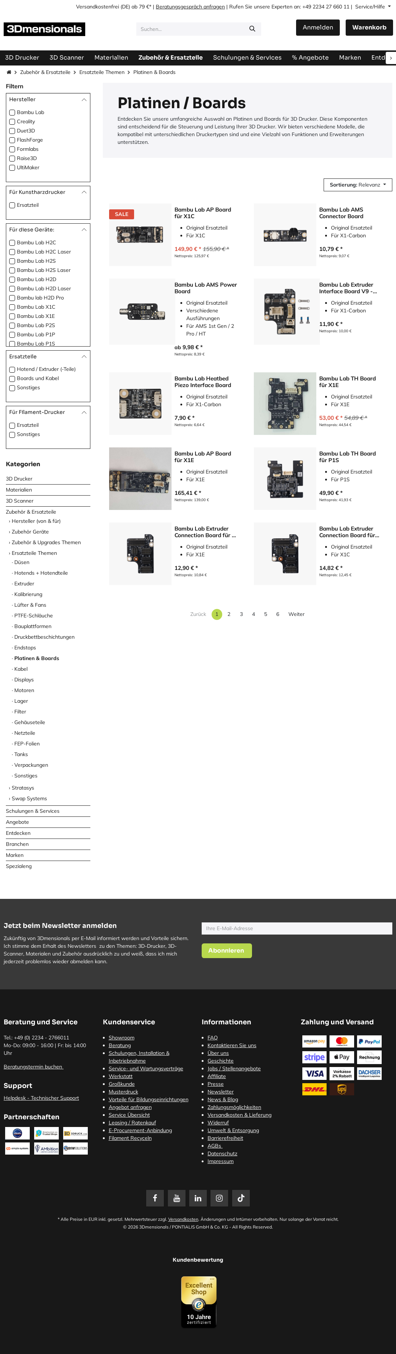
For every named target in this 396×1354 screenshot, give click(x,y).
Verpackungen (31, 765)
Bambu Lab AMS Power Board (205, 288)
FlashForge (30, 140)
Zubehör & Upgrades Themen (46, 542)
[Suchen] (252, 29)
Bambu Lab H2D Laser (44, 288)
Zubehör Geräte (30, 531)
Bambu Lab (30, 112)
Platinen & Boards (36, 658)
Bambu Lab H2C (36, 242)
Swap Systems (29, 798)
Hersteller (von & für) (36, 521)
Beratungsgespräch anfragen (190, 6)
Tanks (21, 754)
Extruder (24, 583)
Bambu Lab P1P (36, 334)
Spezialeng (19, 866)
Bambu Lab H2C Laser (44, 251)
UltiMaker (28, 167)
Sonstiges (28, 387)
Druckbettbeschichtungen (44, 637)
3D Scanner (19, 500)
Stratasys (23, 787)
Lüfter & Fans (30, 605)
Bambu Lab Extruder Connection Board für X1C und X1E (347, 532)
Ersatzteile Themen (102, 72)
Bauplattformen (32, 626)
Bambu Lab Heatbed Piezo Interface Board (202, 382)
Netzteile (24, 733)
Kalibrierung (28, 594)
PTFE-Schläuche (33, 615)
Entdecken (18, 833)
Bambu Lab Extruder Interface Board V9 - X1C (346, 288)
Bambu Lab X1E (36, 316)
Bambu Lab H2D (36, 279)
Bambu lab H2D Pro (40, 297)
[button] (358, 184)
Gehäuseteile (29, 722)
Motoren (24, 690)
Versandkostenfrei (97, 6)
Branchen (17, 844)
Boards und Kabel (38, 378)
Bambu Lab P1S (36, 343)
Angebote (17, 822)
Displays (24, 679)
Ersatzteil (28, 205)
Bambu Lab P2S (36, 325)
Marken (15, 855)
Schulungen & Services (33, 811)
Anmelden (318, 27)
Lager (21, 701)
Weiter (296, 614)
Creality (26, 121)
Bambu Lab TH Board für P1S (347, 457)
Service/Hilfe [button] (370, 6)
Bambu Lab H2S (36, 261)
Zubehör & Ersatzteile (45, 72)
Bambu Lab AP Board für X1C (202, 213)
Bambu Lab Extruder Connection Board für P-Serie (206, 532)
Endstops (25, 647)
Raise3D (27, 158)
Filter (20, 711)
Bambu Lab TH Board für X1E (347, 382)
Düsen (21, 562)
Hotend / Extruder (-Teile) (46, 369)
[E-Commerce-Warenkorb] (369, 28)
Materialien (19, 489)
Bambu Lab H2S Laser (44, 270)
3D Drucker (19, 478)
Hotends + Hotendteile (41, 573)
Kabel (21, 669)
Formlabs (28, 149)
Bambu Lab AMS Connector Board (341, 213)
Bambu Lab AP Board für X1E (202, 457)
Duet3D (26, 130)
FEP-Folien (27, 743)
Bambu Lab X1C (36, 307)
